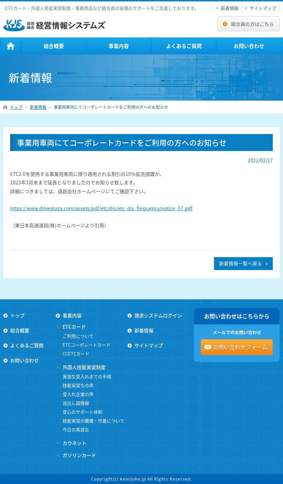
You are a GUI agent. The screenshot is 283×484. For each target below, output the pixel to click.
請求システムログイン (158, 315)
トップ (10, 45)
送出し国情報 (76, 403)
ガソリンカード (79, 455)
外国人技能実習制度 (84, 367)
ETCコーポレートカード (87, 344)
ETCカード (74, 326)
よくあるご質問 (184, 46)
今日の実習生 (76, 429)
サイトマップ (263, 8)
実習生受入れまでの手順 (87, 376)
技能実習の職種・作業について (93, 420)
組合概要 (54, 46)
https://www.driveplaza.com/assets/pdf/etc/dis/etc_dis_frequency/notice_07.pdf (101, 208)
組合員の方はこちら (252, 23)
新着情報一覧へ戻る (240, 263)
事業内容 (119, 46)
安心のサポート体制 (82, 411)
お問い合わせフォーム (240, 347)
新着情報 (229, 8)
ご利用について (78, 336)
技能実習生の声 (78, 385)
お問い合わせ (249, 46)
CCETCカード (76, 353)
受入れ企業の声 (78, 394)
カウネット (74, 442)
